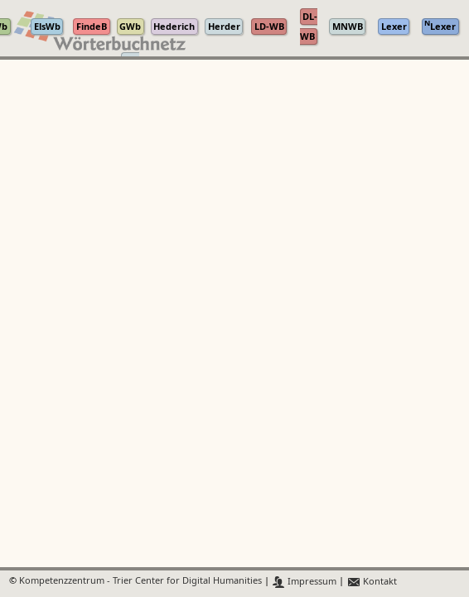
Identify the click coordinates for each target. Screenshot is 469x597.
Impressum (304, 581)
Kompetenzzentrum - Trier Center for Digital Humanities (140, 581)
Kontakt (371, 581)
